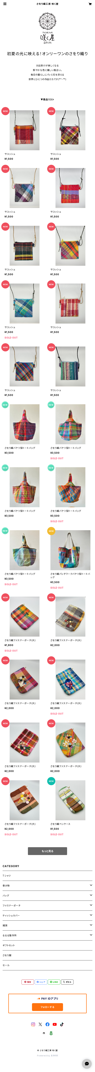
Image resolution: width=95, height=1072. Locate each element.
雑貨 (5, 925)
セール (6, 965)
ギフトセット (9, 945)
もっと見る (47, 851)
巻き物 (6, 885)
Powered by (47, 1055)
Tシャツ (7, 875)
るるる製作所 (10, 935)
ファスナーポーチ (11, 905)
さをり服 (7, 955)
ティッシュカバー (11, 915)
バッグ (6, 895)
